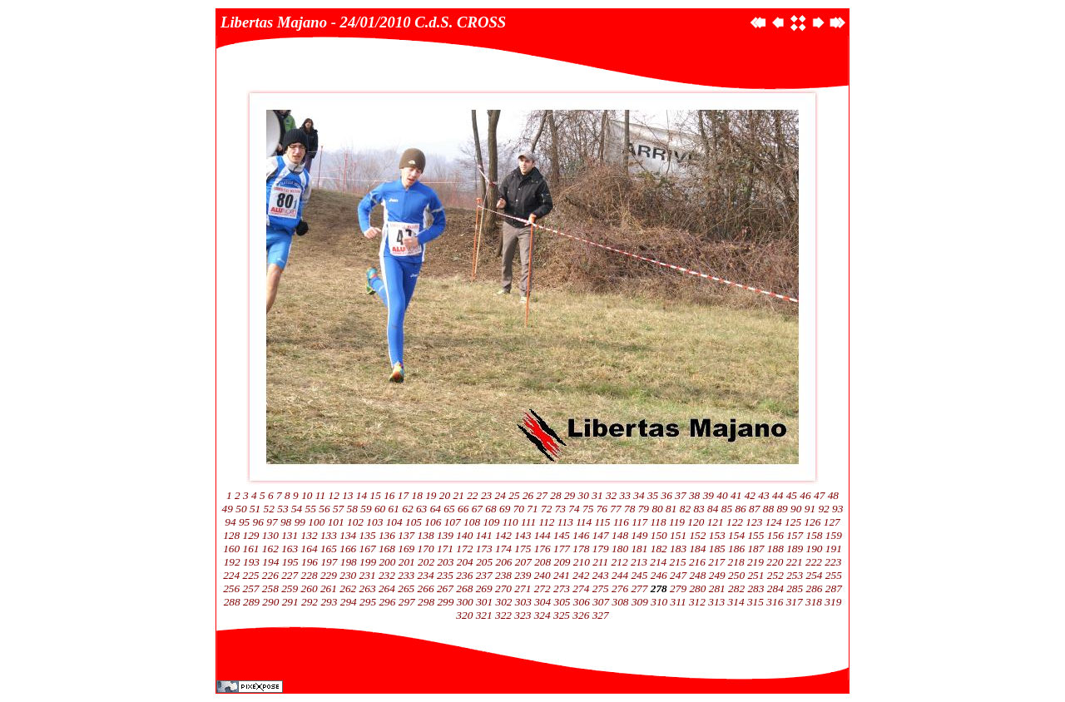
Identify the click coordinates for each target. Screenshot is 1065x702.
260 (309, 588)
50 (240, 508)
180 (620, 548)
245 (639, 575)
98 (285, 522)
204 (465, 562)
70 (518, 508)
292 (309, 602)
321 (484, 615)
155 (755, 535)
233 (406, 575)
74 (573, 508)
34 (638, 495)
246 (659, 575)
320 (464, 615)
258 (270, 588)
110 (510, 522)
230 (347, 575)
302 (503, 602)
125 (793, 522)
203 (445, 562)
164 (309, 548)
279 (678, 588)
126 (812, 522)
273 (561, 588)
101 (336, 522)
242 (580, 575)
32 (611, 495)
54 (296, 508)
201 (407, 562)
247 (678, 575)
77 (615, 508)
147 (600, 535)
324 (542, 615)
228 (309, 575)
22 (472, 495)
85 (726, 508)
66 (463, 508)
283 (755, 588)
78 (629, 508)
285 (794, 588)
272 (542, 588)
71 (532, 508)
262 (347, 588)
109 (491, 522)
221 (794, 562)
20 (444, 495)
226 (270, 575)
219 (755, 562)
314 (736, 602)
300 (465, 602)
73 (560, 508)
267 (445, 588)
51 (255, 508)
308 (620, 602)
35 (652, 495)
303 (523, 602)
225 (251, 575)
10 (306, 495)
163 (289, 548)
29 (569, 495)
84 (712, 508)
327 (600, 615)
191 (833, 548)
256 (231, 588)
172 (464, 548)
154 (736, 535)
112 (546, 522)
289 (251, 602)
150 (659, 535)
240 (542, 575)
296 (387, 602)
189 (794, 548)
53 (282, 508)
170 (426, 548)
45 (791, 495)
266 (426, 588)
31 (597, 495)
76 (602, 508)
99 (300, 522)
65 (448, 508)
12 (333, 495)
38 (694, 495)
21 (458, 495)
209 (562, 562)
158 (813, 535)
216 (697, 562)
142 (503, 535)
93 (837, 508)
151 (678, 535)
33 (625, 495)
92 (823, 508)
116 (621, 522)
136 (387, 535)
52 (269, 508)
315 (755, 602)
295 (367, 602)
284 (775, 588)
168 (387, 548)
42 (750, 495)
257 (251, 588)
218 (736, 562)
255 (833, 575)
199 (367, 562)
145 (561, 535)
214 (658, 562)
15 (375, 495)
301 (484, 602)
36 (666, 495)
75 (587, 508)
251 (755, 575)
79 (643, 508)
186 (736, 548)
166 (347, 548)
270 (503, 588)
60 (379, 508)
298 (426, 602)
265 (406, 588)
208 (542, 562)
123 (754, 522)
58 (352, 508)
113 (565, 522)
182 (659, 548)
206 (503, 562)
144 (542, 535)
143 (522, 535)
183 (678, 548)
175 (522, 548)
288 (232, 602)
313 (716, 602)
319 (833, 602)
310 (659, 602)
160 (231, 548)
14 (361, 495)
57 (338, 508)
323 (522, 615)
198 (348, 562)
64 (435, 508)
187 (755, 548)
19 (430, 495)
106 (432, 522)
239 (522, 575)
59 (365, 508)
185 (717, 548)
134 (347, 535)
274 (580, 588)
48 (833, 495)
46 (805, 495)
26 (528, 495)
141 (484, 535)
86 (740, 508)
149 (639, 535)
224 (231, 575)
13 (347, 495)
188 (775, 548)
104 (394, 522)
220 (774, 562)
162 (270, 548)
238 (503, 575)
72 (546, 508)
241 (561, 575)
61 (394, 508)
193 (251, 562)
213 (639, 562)
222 (813, 562)
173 (484, 548)
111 (528, 522)
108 (471, 522)
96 (258, 522)
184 (697, 548)
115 (603, 522)
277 (639, 588)
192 (232, 562)
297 (407, 602)
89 (781, 508)
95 (244, 522)
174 (503, 548)
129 (251, 535)
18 (417, 495)
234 (426, 575)
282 (736, 588)
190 (813, 548)
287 (833, 588)
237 (484, 575)
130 (270, 535)
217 (716, 562)
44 (777, 495)
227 (289, 575)
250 (736, 575)
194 (270, 562)
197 (328, 562)
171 (445, 548)
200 (387, 562)
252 (775, 575)
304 (542, 602)
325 (561, 615)
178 (580, 548)
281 (717, 588)
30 (583, 495)
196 (309, 562)
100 (316, 522)
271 (522, 588)
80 (656, 508)
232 (387, 575)
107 (452, 522)
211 (600, 562)
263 (367, 588)
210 (581, 562)
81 (671, 508)
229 (328, 575)
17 (403, 495)
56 (324, 508)
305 (562, 602)
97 (271, 522)
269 (484, 588)
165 (328, 548)
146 (580, 535)
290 (270, 602)
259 (289, 588)
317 (794, 602)
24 (500, 495)
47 (819, 495)
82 (685, 508)
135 (367, 535)
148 (620, 535)
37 (680, 495)
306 (581, 602)
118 (658, 522)
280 (697, 588)
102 (355, 522)
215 (678, 562)
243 (600, 575)
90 (795, 508)
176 (542, 548)
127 (832, 522)
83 (698, 508)
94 (230, 522)
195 (290, 562)
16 (389, 495)
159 (833, 535)
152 (697, 535)
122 (734, 522)
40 (721, 495)
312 (697, 602)
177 (561, 548)
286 (813, 588)
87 (754, 508)
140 (464, 535)
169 (406, 548)
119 (677, 522)
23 (486, 495)
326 (580, 615)
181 (639, 548)
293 (328, 602)
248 (697, 575)
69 (504, 508)
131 (289, 535)
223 (833, 562)
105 (413, 522)
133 (328, 535)
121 (715, 522)
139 (445, 535)
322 (503, 615)
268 (464, 588)
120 (695, 522)
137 (406, 535)
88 (768, 508)
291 (290, 602)
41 (736, 495)
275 (600, 588)
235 (445, 575)
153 (717, 535)
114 (584, 522)
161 (251, 548)
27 (542, 495)
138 (426, 535)
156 (775, 535)
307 (600, 602)
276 (620, 588)
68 (490, 508)
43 (763, 495)
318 (813, 602)
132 (309, 535)
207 (523, 562)
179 (600, 548)
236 (464, 575)
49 (227, 508)
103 (374, 522)
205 (484, 562)
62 (407, 508)
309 (640, 602)
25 (513, 495)
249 (717, 575)
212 (620, 562)
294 (348, 602)
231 (367, 575)
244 (620, 575)
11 (320, 495)
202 (426, 562)
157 (794, 535)
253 (794, 575)
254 (813, 575)
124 (773, 522)
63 (421, 508)
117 (639, 522)
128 (231, 535)
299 (445, 602)
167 (367, 548)
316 (774, 602)
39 (708, 495)
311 (678, 602)
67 (477, 508)
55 (310, 508)
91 (810, 508)
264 (387, 588)
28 (555, 495)
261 (328, 588)
